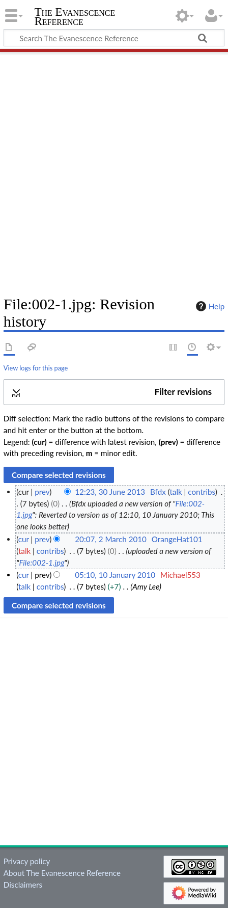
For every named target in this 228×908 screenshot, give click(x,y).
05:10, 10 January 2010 (115, 574)
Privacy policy (27, 861)
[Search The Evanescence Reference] (114, 38)
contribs (201, 491)
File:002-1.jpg (41, 562)
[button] (114, 392)
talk (175, 491)
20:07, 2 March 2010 (111, 539)
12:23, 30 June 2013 (110, 491)
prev (42, 491)
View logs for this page (36, 368)
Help (208, 306)
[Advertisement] (114, 170)
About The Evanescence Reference (62, 872)
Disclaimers (23, 884)
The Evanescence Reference (75, 18)
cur (23, 539)
